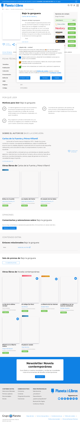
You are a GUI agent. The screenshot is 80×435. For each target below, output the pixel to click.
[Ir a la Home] (2, 9)
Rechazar (45, 77)
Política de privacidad (54, 426)
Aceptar (57, 77)
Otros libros (67, 52)
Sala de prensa (37, 398)
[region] (41, 63)
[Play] (36, 286)
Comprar (71, 24)
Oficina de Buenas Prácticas (70, 426)
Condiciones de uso (56, 423)
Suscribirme (40, 384)
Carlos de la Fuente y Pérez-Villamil (20, 138)
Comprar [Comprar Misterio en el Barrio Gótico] (5, 360)
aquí (59, 1)
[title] (64, 398)
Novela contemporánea (28, 210)
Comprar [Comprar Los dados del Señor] (24, 212)
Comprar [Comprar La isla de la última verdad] (5, 319)
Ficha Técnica (7, 52)
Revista (4, 406)
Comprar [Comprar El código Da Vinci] (24, 318)
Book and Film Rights (39, 408)
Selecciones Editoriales (8, 398)
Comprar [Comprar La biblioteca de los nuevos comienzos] (63, 319)
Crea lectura (21, 406)
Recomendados (6, 403)
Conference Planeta (38, 411)
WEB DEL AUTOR (24, 254)
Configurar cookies (55, 72)
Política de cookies (70, 423)
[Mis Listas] (71, 5)
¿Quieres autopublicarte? (39, 406)
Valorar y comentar (9, 235)
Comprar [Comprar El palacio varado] (24, 358)
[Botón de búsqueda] (69, 5)
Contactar (20, 401)
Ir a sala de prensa (11, 270)
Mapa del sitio (30, 423)
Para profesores (37, 403)
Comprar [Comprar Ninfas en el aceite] (5, 212)
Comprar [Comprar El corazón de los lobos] (44, 212)
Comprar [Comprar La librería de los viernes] (44, 318)
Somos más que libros (43, 423)
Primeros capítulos (7, 401)
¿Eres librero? (36, 401)
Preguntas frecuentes (24, 403)
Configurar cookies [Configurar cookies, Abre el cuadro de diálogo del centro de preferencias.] (24, 77)
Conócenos (21, 398)
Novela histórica (6, 210)
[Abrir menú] (77, 5)
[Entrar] (73, 5)
